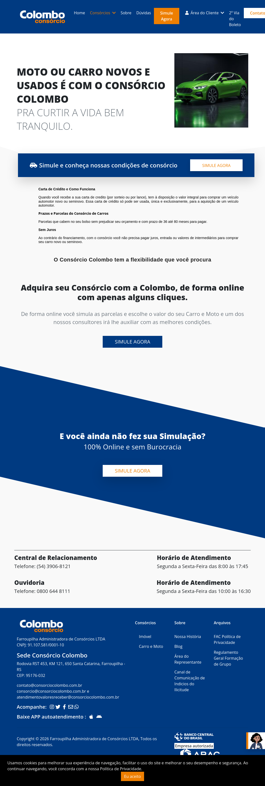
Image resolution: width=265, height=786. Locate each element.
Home (79, 13)
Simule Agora (166, 16)
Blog (178, 646)
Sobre (126, 13)
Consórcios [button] (100, 13)
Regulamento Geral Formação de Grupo (228, 658)
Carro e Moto (151, 646)
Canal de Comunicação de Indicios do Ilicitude (189, 680)
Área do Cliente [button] (202, 13)
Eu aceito (132, 776)
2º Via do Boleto (235, 18)
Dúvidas (143, 13)
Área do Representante (187, 659)
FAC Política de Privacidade (227, 639)
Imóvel (145, 636)
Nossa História (187, 636)
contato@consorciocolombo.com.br (49, 685)
